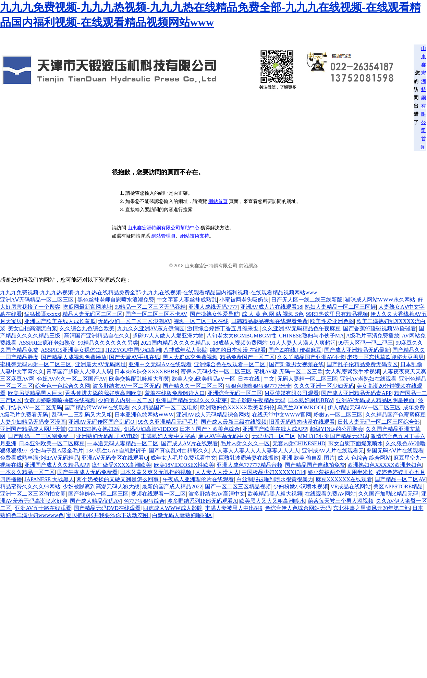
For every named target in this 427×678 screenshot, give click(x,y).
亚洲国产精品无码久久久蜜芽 (192, 400)
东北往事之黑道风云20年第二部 (371, 508)
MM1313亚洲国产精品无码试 (333, 436)
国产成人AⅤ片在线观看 (189, 443)
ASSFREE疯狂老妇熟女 (47, 343)
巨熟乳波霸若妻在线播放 (249, 458)
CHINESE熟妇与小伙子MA (311, 335)
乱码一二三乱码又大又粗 (82, 415)
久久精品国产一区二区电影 (165, 407)
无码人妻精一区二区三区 (307, 379)
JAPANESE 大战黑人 (49, 479)
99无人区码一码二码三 (365, 343)
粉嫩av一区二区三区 (338, 415)
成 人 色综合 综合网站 (364, 458)
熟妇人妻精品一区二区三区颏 (340, 307)
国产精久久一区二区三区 (193, 386)
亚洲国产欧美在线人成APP (274, 429)
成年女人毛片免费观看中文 (183, 458)
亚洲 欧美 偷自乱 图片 (308, 458)
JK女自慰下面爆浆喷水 (355, 443)
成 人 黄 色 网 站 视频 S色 (273, 314)
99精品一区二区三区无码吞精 (150, 307)
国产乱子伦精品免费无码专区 (362, 364)
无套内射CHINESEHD (299, 443)
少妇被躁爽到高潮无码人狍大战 (101, 486)
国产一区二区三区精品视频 (238, 486)
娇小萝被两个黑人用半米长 (341, 472)
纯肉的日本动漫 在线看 (238, 350)
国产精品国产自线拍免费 (315, 465)
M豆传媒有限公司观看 (292, 393)
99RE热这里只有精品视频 (337, 314)
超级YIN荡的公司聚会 (336, 429)
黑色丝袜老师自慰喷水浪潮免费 (115, 300)
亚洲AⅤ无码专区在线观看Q (115, 458)
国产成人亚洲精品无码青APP (356, 393)
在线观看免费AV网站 (330, 494)
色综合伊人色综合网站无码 (298, 508)
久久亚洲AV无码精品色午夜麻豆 (301, 328)
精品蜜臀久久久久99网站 (30, 486)
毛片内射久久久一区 (245, 443)
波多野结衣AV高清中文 (216, 494)
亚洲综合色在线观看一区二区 (230, 364)
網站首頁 (218, 201)
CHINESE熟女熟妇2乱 (95, 429)
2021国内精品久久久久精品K (175, 343)
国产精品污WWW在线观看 (96, 407)
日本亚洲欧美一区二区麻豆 (52, 443)
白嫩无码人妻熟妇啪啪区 (182, 515)
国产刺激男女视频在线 (296, 364)
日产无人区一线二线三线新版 (306, 300)
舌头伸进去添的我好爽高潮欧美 (103, 393)
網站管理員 (163, 236)
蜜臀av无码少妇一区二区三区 (216, 371)
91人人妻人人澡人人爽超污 (303, 343)
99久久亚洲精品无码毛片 (168, 422)
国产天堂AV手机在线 (134, 357)
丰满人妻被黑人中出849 (234, 508)
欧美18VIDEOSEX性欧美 (184, 465)
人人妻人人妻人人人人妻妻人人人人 (256, 450)
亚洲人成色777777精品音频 (249, 465)
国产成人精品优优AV (95, 501)
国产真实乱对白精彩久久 (179, 450)
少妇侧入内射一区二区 (125, 400)
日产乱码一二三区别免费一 (41, 436)
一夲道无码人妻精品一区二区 (122, 443)
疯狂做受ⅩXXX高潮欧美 (121, 465)
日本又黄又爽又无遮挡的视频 (156, 472)
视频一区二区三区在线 (201, 321)
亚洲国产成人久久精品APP (56, 465)
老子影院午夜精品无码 (258, 400)
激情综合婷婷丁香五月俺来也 (223, 328)
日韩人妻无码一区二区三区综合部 (379, 422)
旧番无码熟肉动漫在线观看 (302, 422)
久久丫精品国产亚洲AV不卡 (311, 357)
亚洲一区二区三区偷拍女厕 (33, 494)
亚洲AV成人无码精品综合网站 (212, 415)
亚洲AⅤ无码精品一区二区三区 (37, 300)
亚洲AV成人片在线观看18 (271, 307)
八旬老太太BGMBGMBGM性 (241, 335)
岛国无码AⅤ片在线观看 (395, 450)
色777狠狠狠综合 (144, 501)
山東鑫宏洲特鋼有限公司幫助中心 (163, 227)
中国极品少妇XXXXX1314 (273, 472)
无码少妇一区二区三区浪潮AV (134, 321)
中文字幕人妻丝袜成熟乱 (187, 300)
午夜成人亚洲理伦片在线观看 (198, 479)
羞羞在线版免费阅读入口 (175, 393)
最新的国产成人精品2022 (172, 486)
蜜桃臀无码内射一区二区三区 (36, 364)
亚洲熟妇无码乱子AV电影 (107, 436)
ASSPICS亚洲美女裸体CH (72, 350)
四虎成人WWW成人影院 (172, 508)
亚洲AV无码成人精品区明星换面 (376, 400)
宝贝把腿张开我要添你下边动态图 (108, 515)
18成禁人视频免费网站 (240, 343)
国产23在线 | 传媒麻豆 (294, 350)
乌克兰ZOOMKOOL (301, 407)
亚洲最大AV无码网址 (100, 364)
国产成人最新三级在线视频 (234, 422)
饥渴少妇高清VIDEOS (150, 429)
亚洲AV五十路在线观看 (43, 508)
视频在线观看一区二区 (158, 494)
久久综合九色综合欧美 (87, 328)
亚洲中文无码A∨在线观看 (160, 364)
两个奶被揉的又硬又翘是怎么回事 (118, 479)
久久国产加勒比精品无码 (388, 494)
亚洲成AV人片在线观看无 (333, 450)
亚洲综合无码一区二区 (234, 393)
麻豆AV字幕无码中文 (223, 436)
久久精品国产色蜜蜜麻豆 (395, 415)
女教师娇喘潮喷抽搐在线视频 (60, 400)
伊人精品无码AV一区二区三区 (364, 407)
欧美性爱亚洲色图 (332, 321)
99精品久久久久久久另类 (108, 343)
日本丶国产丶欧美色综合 (210, 429)
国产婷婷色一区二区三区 (98, 494)
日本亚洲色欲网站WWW (144, 415)
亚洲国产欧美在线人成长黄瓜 (60, 321)
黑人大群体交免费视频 (190, 357)
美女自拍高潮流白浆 (32, 328)
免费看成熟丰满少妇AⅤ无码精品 (39, 458)
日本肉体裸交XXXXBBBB (146, 371)
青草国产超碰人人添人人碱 (79, 371)
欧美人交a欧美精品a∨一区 (203, 379)
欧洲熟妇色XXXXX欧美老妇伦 (237, 407)
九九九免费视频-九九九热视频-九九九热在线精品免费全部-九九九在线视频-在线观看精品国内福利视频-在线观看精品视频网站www (158, 292)
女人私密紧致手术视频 (352, 371)
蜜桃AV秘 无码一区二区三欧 (288, 371)
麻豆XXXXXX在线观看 (344, 479)
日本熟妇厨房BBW (310, 400)
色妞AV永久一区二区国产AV (71, 379)
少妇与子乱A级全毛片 (56, 450)
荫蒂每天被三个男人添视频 (341, 501)
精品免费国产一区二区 (247, 357)
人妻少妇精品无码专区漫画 (33, 422)
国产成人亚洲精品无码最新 (357, 350)
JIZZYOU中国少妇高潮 (133, 350)
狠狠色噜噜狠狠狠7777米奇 (258, 386)
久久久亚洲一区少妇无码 (324, 386)
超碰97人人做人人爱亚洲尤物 (168, 335)
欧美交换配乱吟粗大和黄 (139, 379)
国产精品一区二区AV (400, 479)
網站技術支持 (194, 236)
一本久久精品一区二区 (27, 472)
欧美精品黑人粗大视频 (274, 494)
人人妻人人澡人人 (217, 472)
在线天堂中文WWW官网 (281, 415)
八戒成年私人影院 (185, 350)
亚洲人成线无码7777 (213, 307)
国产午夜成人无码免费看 (87, 472)
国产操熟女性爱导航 (214, 314)
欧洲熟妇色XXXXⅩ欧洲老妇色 (384, 465)
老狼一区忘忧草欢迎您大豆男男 (385, 357)
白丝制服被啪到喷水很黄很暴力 (274, 479)
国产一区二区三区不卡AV (156, 314)
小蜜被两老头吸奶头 (244, 300)
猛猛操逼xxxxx (42, 314)
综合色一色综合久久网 (62, 386)
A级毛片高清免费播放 (373, 335)
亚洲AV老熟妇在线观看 (368, 379)
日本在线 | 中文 (256, 379)
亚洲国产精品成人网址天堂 (33, 429)
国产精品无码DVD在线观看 (107, 508)
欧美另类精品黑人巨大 (35, 393)
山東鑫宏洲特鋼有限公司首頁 (423, 98)
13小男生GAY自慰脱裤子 (116, 450)
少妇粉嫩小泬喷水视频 (300, 486)
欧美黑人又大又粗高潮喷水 (272, 501)
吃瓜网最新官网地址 (87, 307)
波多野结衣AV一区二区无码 (126, 386)
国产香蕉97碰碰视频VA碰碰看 (379, 328)
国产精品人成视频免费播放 (74, 357)
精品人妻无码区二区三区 (92, 314)
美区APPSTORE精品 (398, 486)
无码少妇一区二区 (273, 436)
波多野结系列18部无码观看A (202, 501)
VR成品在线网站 (350, 486)
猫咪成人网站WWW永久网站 (380, 300)
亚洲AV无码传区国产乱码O (102, 422)
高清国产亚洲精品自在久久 (97, 335)
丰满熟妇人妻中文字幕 (168, 436)
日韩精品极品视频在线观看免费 (269, 321)
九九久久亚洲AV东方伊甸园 (151, 328)
